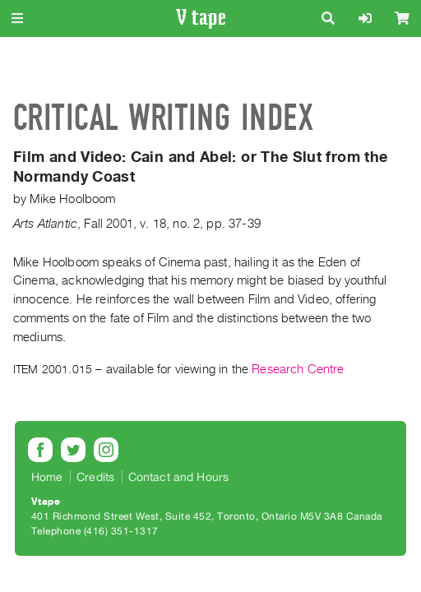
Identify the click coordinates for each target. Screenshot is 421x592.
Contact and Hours (178, 476)
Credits (95, 476)
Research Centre (298, 369)
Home (47, 476)
